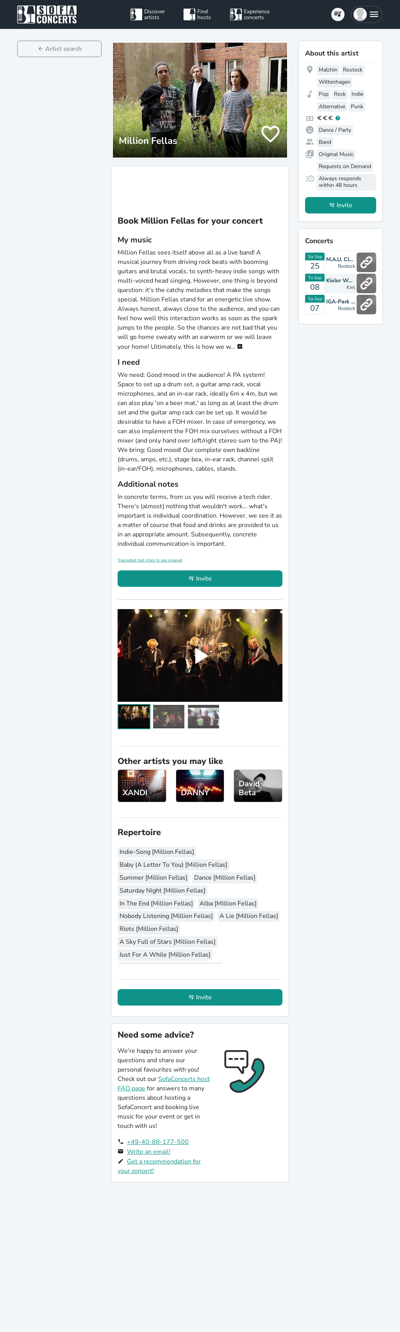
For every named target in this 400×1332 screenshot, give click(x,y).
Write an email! (148, 1151)
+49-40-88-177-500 (158, 1142)
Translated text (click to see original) (150, 560)
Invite (204, 578)
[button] (366, 14)
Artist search (63, 49)
